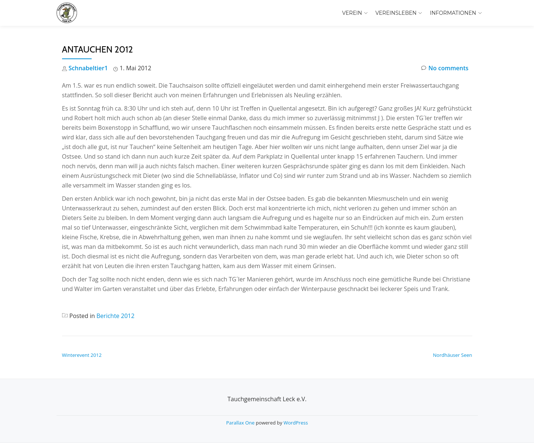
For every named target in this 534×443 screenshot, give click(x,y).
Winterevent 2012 (82, 355)
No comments (444, 68)
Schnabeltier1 (88, 68)
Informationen (453, 13)
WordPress (295, 422)
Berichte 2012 (115, 316)
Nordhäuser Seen (452, 355)
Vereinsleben (396, 13)
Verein (352, 13)
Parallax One (241, 422)
